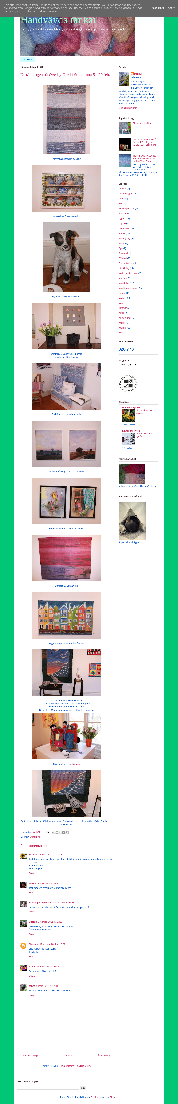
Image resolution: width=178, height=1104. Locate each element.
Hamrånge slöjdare (39, 902)
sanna (32, 986)
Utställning (35, 837)
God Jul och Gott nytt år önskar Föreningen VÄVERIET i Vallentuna (145, 142)
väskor (122, 322)
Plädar (122, 233)
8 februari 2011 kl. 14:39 (62, 902)
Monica (76, 764)
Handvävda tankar (58, 19)
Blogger (113, 1097)
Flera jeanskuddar (142, 123)
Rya (121, 248)
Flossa (122, 203)
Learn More (157, 8)
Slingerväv (124, 253)
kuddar (122, 293)
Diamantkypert (126, 193)
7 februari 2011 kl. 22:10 (47, 883)
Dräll (121, 198)
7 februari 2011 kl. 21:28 (50, 854)
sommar (123, 308)
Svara (32, 873)
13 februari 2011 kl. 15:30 (46, 966)
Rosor (122, 243)
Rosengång (124, 238)
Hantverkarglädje (131, 407)
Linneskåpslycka (131, 431)
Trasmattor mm (126, 263)
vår (120, 332)
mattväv (123, 298)
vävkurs (122, 328)
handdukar (124, 283)
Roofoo (94, 1097)
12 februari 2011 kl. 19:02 (52, 944)
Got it (171, 8)
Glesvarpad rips (126, 208)
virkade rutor (125, 318)
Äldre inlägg (104, 1055)
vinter (121, 313)
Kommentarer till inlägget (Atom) (75, 1066)
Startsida (27, 59)
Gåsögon (123, 213)
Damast (122, 188)
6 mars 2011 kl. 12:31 (47, 986)
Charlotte (34, 944)
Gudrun (33, 921)
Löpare (122, 223)
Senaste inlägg (30, 1055)
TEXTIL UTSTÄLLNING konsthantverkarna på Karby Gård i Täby (145, 158)
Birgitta (33, 854)
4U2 (31, 966)
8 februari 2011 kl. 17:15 (50, 921)
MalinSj (138, 73)
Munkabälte (124, 228)
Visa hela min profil (128, 108)
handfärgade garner (128, 288)
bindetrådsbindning (128, 273)
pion (121, 303)
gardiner (123, 278)
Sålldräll (123, 258)
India (31, 883)
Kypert (122, 218)
